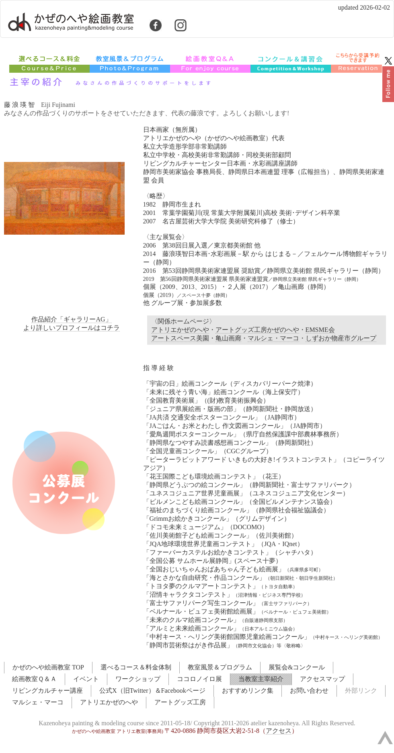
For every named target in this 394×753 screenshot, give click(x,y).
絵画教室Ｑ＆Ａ (34, 678)
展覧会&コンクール (297, 667)
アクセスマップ (322, 678)
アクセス (278, 730)
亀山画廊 (228, 338)
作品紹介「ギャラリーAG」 (71, 319)
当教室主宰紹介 (260, 678)
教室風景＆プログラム (220, 667)
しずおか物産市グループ (341, 338)
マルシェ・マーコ (273, 338)
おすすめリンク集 (247, 690)
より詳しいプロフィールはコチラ (71, 327)
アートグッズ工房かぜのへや (257, 329)
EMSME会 (320, 329)
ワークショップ (137, 678)
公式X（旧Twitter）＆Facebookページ (152, 690)
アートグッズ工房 (180, 702)
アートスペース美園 (180, 338)
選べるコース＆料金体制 (136, 667)
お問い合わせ (309, 690)
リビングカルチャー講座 (47, 690)
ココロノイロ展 (199, 678)
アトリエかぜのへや (180, 329)
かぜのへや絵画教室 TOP (48, 667)
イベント (86, 678)
